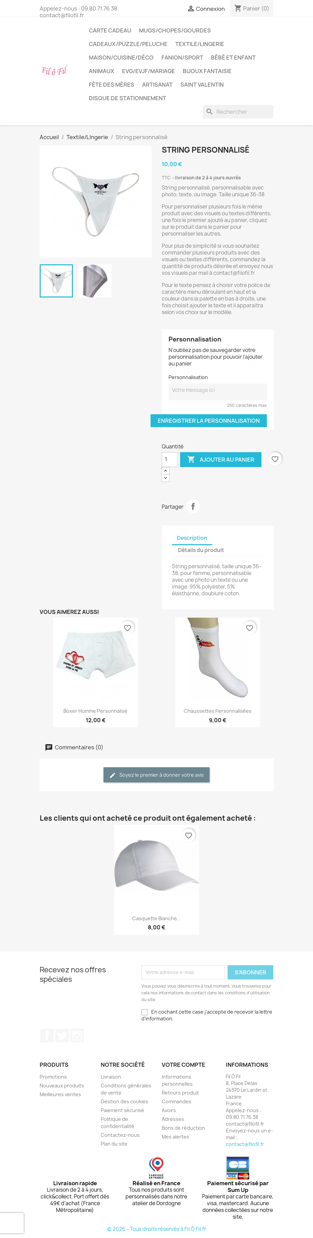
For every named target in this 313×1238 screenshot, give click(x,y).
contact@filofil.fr (245, 1144)
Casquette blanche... (156, 918)
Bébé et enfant (233, 57)
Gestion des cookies (124, 1101)
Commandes (176, 1101)
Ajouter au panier (220, 459)
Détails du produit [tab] (201, 550)
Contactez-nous (120, 1135)
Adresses (173, 1119)
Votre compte (183, 1064)
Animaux (101, 71)
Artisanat (157, 84)
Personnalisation (188, 377)
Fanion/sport (182, 57)
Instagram (77, 1035)
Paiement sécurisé (122, 1110)
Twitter (62, 1035)
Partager (193, 506)
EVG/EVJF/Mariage (148, 71)
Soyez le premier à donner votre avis (156, 775)
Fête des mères (111, 84)
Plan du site (114, 1144)
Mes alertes (175, 1136)
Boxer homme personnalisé (95, 711)
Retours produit (180, 1092)
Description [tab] (192, 537)
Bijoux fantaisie (207, 71)
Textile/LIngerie (199, 44)
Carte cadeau (110, 30)
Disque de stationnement (127, 98)
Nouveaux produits (62, 1085)
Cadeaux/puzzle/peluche (128, 44)
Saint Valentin (202, 84)
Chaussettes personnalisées (218, 711)
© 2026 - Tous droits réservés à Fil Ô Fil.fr (156, 1229)
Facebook (47, 1035)
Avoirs (169, 1110)
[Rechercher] (238, 111)
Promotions (53, 1077)
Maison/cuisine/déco (121, 57)
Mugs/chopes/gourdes (175, 30)
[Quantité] (170, 459)
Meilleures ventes (60, 1094)
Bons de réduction (183, 1128)
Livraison (111, 1077)
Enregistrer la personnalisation (209, 420)
